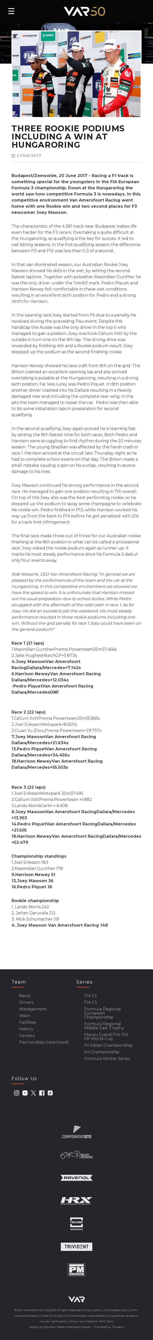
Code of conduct (52, 1316)
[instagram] (16, 1093)
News (24, 996)
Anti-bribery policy (116, 1310)
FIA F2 (90, 996)
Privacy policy (92, 1310)
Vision (25, 1016)
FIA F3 (90, 1002)
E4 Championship (101, 1052)
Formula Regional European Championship (102, 1013)
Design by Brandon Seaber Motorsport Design (60, 1327)
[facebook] (41, 1093)
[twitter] (33, 1093)
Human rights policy (54, 1321)
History (26, 1029)
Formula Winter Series (107, 1059)
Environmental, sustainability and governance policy (101, 1316)
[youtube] (25, 1093)
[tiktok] (50, 1093)
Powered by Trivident (109, 1327)
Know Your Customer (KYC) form (91, 1321)
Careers (27, 1036)
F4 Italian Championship (108, 1045)
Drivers (26, 1002)
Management (33, 1009)
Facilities (27, 1022)
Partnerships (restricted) (44, 1042)
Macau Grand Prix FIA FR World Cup (106, 1037)
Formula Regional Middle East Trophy (104, 1026)
